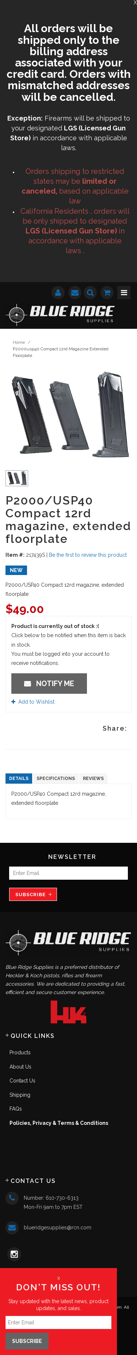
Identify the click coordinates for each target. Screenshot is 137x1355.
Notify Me (49, 683)
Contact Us (22, 1081)
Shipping (19, 1095)
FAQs (15, 1109)
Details (18, 778)
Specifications (56, 778)
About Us (20, 1067)
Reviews (93, 778)
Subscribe (30, 894)
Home (19, 342)
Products (20, 1052)
